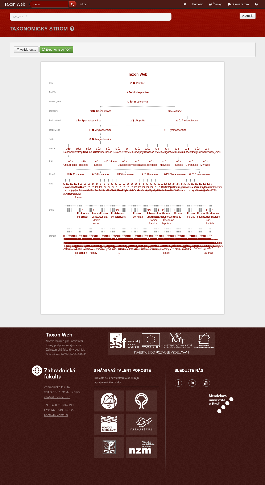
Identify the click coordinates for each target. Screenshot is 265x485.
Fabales (178, 164)
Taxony (18, 16)
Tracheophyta (103, 111)
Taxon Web (14, 4)
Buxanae (118, 152)
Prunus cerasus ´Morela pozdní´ (96, 220)
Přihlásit (197, 4)
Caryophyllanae (141, 152)
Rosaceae (78, 174)
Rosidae (177, 111)
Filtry (84, 4)
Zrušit (247, 15)
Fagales (97, 164)
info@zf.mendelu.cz (57, 397)
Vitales (113, 161)
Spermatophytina (91, 120)
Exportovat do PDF (56, 49)
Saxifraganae (80, 152)
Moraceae (127, 174)
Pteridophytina (190, 120)
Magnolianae (199, 152)
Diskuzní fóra (238, 4)
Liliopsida (140, 120)
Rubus (94, 190)
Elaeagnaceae (177, 174)
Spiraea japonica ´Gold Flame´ (79, 194)
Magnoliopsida (103, 139)
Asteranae (99, 152)
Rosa (141, 190)
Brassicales (124, 164)
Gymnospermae (177, 130)
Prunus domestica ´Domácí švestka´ (154, 220)
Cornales (128, 152)
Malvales (165, 164)
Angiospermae (103, 130)
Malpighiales (138, 164)
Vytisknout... (26, 49)
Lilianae (108, 152)
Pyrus (102, 190)
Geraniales (192, 164)
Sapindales (151, 164)
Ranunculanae (91, 152)
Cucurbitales (70, 164)
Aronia (145, 190)
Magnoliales (169, 152)
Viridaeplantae (141, 92)
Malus (90, 190)
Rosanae (68, 152)
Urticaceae (103, 174)
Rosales (83, 164)
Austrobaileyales (211, 152)
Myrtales (205, 164)
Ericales (157, 152)
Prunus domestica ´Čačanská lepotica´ (168, 220)
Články (215, 4)
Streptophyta (140, 101)
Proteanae (148, 152)
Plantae (140, 83)
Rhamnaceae (202, 174)
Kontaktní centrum (56, 415)
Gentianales (189, 152)
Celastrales (178, 152)
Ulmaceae (152, 174)
